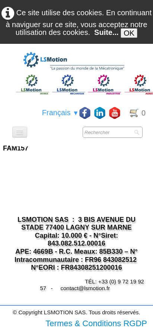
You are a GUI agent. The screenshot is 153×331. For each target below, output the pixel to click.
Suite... (106, 32)
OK (129, 33)
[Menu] (19, 132)
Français (60, 112)
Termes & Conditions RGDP (96, 323)
